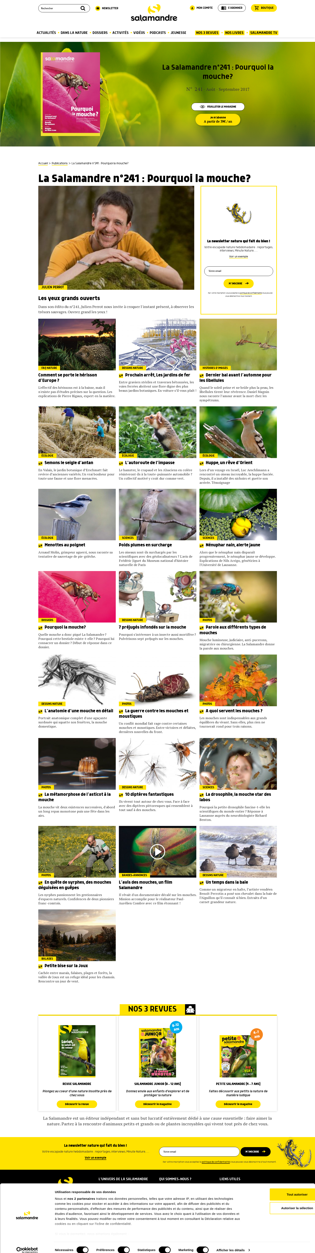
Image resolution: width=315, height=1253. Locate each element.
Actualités (46, 33)
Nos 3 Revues (207, 33)
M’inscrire (235, 283)
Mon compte (201, 7)
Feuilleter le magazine (217, 106)
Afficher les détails (230, 1245)
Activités (120, 33)
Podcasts (158, 33)
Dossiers (100, 33)
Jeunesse (178, 33)
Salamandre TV (263, 33)
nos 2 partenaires (81, 1193)
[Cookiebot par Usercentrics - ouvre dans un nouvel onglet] (27, 1245)
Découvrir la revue (77, 1104)
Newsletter (106, 8)
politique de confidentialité (250, 293)
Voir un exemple (238, 255)
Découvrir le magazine (157, 1104)
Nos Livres (234, 33)
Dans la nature (74, 33)
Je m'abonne (218, 120)
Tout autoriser (280, 1189)
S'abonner (231, 7)
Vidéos (139, 33)
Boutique (264, 7)
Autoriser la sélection (280, 1202)
